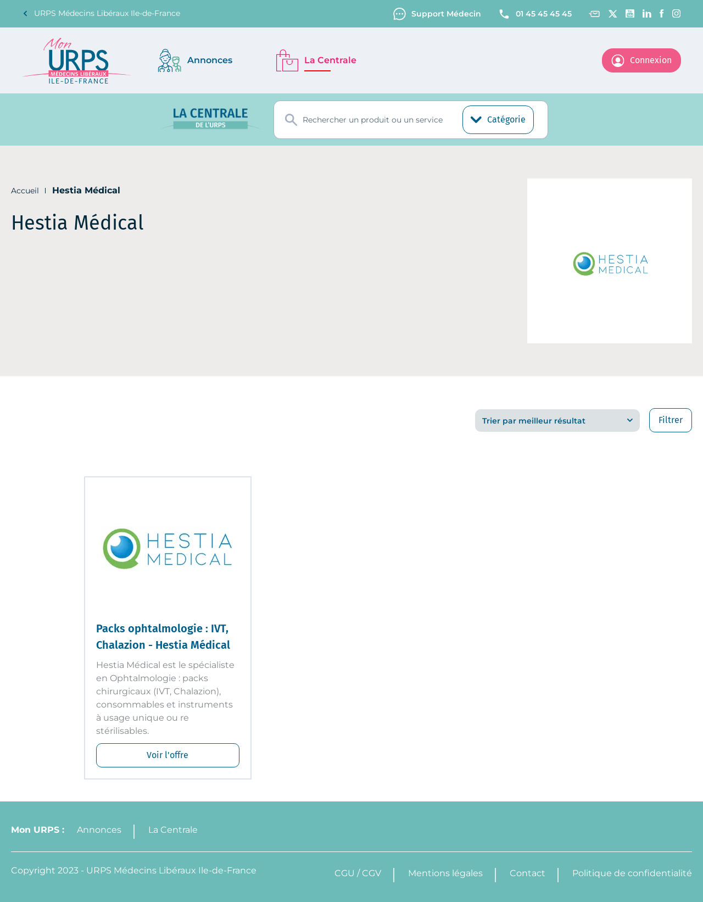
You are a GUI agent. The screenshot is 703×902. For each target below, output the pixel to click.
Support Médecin (437, 14)
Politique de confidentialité (632, 873)
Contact (527, 873)
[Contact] (594, 14)
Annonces (99, 830)
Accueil (25, 191)
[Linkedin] (647, 13)
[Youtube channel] (630, 13)
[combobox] (411, 120)
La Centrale (173, 830)
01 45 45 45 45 (535, 14)
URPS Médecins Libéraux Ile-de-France (101, 13)
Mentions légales (445, 873)
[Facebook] (662, 13)
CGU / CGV (357, 873)
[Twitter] (612, 14)
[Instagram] (676, 13)
